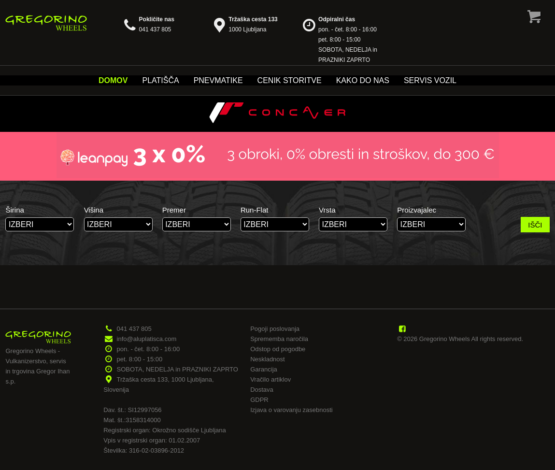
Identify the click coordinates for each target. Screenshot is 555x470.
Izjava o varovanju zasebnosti (291, 409)
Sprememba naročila (279, 338)
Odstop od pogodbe (277, 349)
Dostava (261, 389)
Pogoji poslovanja (274, 328)
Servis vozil (430, 80)
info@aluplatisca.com (147, 338)
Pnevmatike (218, 80)
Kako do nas (362, 80)
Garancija (263, 369)
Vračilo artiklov (270, 379)
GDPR (259, 399)
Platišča (160, 80)
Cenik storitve (289, 80)
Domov (113, 80)
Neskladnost (267, 359)
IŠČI (535, 225)
